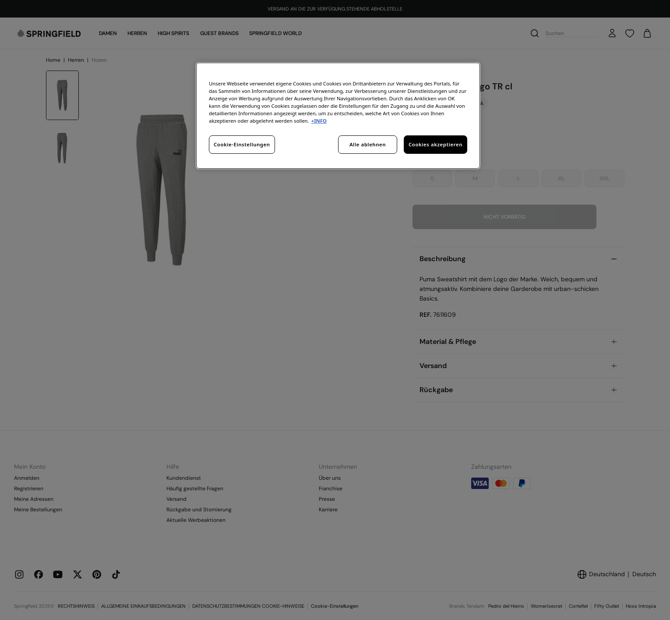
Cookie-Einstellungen (242, 144)
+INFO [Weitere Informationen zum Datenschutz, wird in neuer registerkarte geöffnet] (319, 120)
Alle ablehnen (367, 144)
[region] (338, 115)
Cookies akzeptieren (435, 144)
